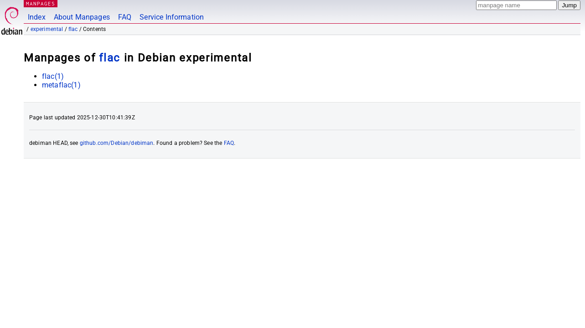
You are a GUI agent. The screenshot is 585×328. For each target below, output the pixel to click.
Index (37, 17)
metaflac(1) (61, 85)
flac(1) (53, 76)
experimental (47, 29)
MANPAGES (40, 3)
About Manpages (82, 17)
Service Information (172, 17)
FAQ (124, 17)
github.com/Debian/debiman (117, 143)
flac (73, 29)
